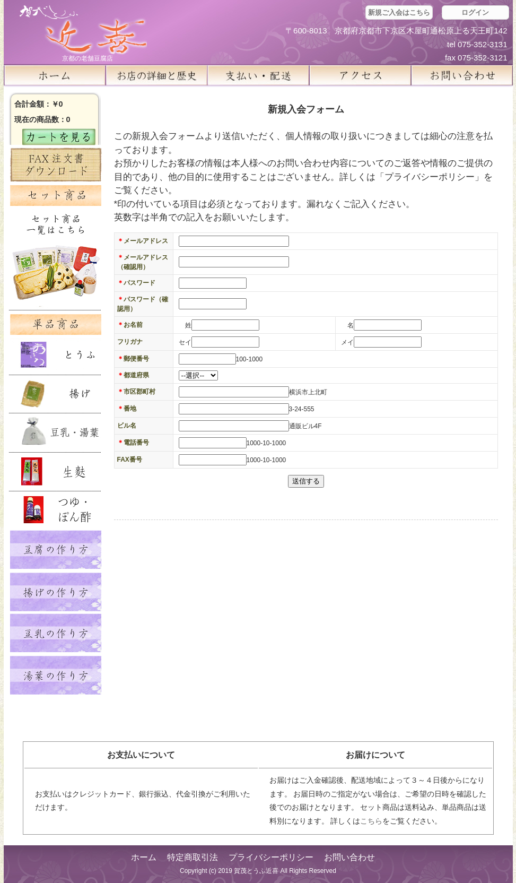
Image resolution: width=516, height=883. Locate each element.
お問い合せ (462, 75)
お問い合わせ (349, 857)
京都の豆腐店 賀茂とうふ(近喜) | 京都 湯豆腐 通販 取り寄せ (83, 30)
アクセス (360, 75)
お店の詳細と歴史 (156, 75)
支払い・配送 (258, 75)
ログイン (475, 12)
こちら (371, 821)
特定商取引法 (192, 857)
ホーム (55, 75)
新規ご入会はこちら (399, 12)
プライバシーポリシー (271, 857)
